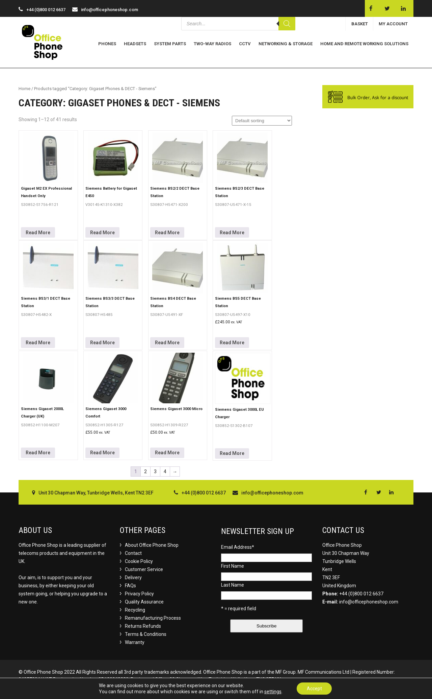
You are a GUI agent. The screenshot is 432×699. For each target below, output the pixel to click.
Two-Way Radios (212, 43)
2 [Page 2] (145, 471)
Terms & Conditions (145, 634)
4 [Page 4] (165, 471)
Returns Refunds (143, 626)
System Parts (170, 43)
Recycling (135, 610)
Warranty (134, 642)
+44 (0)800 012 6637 (361, 593)
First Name (232, 566)
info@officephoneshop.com (109, 9)
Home (24, 88)
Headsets (135, 43)
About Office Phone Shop (152, 545)
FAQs (130, 585)
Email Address (237, 547)
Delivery (133, 577)
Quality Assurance (144, 601)
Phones (107, 43)
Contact (133, 553)
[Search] (286, 23)
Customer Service (144, 569)
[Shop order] (262, 121)
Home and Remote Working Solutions (364, 43)
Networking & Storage (286, 43)
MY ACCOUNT (393, 23)
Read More (38, 232)
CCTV (245, 43)
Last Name (232, 585)
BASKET (359, 23)
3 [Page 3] (155, 471)
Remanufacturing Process (153, 618)
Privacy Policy (139, 593)
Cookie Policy (139, 561)
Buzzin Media (397, 687)
